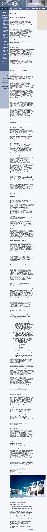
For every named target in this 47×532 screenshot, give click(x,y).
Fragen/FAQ (11, 9)
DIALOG (4, 63)
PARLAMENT (5, 14)
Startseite (12, 11)
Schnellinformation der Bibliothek (20, 515)
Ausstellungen (6, 78)
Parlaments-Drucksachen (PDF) (5, 34)
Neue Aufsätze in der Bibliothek (20, 508)
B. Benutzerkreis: (14, 47)
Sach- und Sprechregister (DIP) (6, 50)
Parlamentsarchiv (6, 46)
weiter (32, 16)
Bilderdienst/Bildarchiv (7, 47)
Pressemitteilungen (7, 20)
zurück (25, 15)
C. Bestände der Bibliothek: (16, 69)
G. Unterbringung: (14, 428)
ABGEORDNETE (6, 15)
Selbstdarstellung (8, 44)
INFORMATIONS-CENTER (20, 11)
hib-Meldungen (6, 21)
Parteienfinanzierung (7, 28)
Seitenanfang (31, 529)
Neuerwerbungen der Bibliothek (20, 506)
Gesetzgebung (6, 53)
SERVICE (4, 61)
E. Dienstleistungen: (14, 193)
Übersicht (30, 15)
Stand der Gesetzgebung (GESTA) (6, 56)
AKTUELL (4, 12)
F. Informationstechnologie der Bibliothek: (19, 394)
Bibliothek (5, 40)
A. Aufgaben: (13, 19)
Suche (32, 8)
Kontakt (20, 8)
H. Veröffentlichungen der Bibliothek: (18, 502)
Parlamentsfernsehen (7, 23)
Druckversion (27, 8)
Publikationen (6, 73)
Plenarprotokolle (6, 24)
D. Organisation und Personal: (17, 127)
